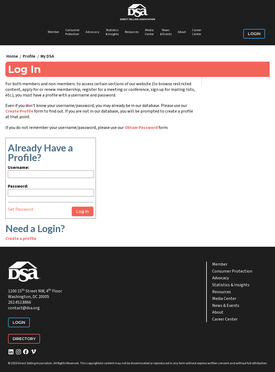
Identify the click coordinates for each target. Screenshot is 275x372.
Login (254, 33)
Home (12, 56)
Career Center (196, 32)
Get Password (20, 209)
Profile (29, 56)
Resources (132, 32)
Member (53, 32)
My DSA (47, 56)
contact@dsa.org (24, 308)
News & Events (166, 32)
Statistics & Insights (112, 32)
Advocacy (92, 32)
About (182, 32)
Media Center (149, 32)
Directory (24, 338)
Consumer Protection (72, 32)
